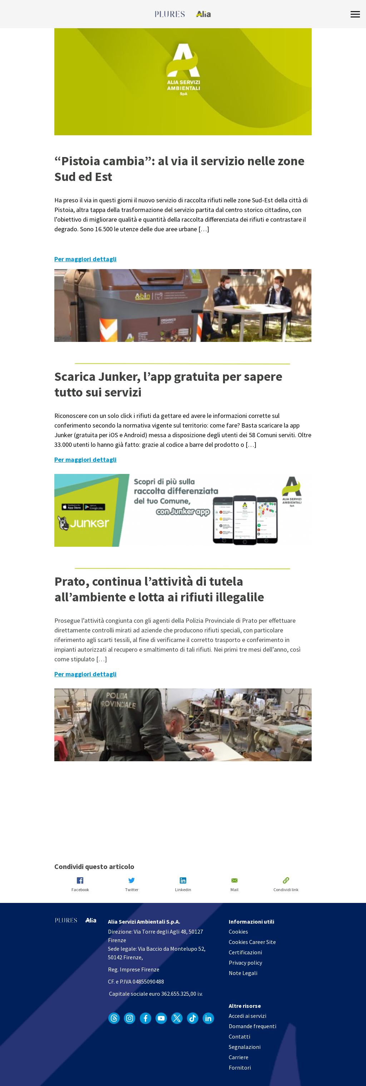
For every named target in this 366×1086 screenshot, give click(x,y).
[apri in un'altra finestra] (114, 1018)
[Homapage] (183, 14)
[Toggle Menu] (355, 14)
